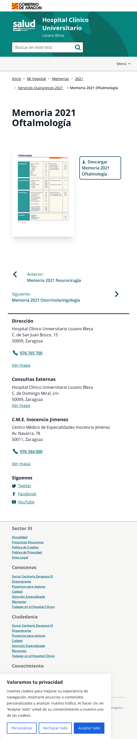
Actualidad (19, 537)
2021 (79, 78)
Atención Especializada (28, 596)
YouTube (26, 502)
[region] (55, 706)
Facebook (27, 494)
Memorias (60, 78)
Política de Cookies (25, 547)
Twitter (24, 486)
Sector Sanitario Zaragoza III (32, 576)
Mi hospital (36, 78)
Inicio (16, 78)
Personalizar (21, 728)
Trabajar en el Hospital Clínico (33, 607)
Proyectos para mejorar (28, 586)
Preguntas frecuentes (28, 542)
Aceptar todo (89, 728)
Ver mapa (21, 365)
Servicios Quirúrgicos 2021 (40, 87)
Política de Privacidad (27, 552)
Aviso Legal (20, 557)
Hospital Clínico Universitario (65, 23)
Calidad (17, 591)
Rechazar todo (55, 728)
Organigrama (21, 581)
